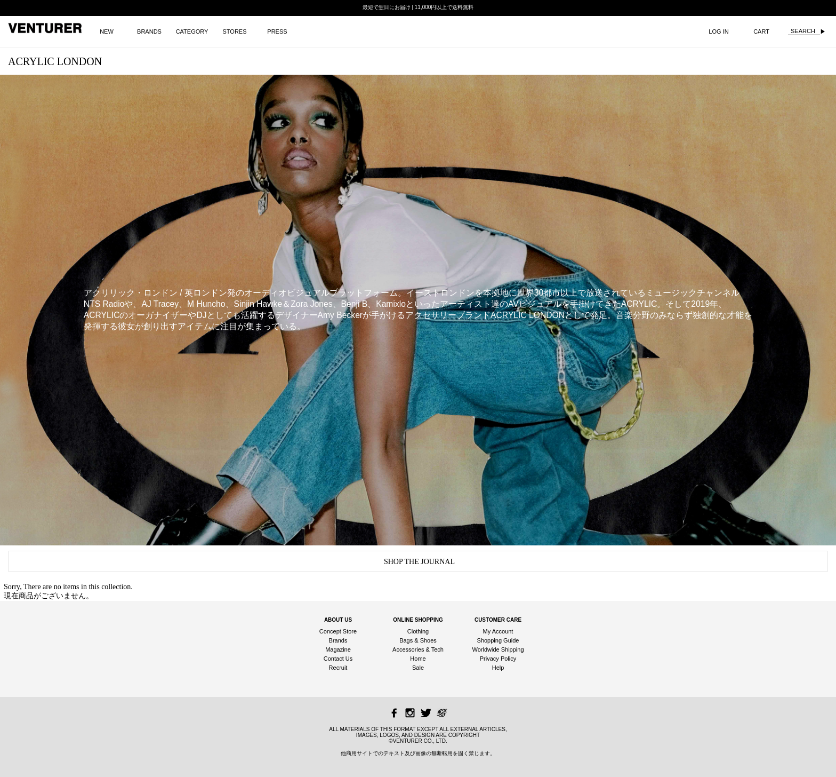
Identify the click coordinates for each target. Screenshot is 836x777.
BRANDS (149, 31)
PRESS (277, 31)
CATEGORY (192, 31)
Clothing (418, 631)
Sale (418, 667)
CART (761, 31)
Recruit (338, 667)
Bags (406, 640)
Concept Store (338, 631)
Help (498, 667)
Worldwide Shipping (498, 649)
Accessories (408, 649)
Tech (437, 649)
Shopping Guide (498, 640)
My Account (498, 631)
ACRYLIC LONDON (55, 61)
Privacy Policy (498, 658)
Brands (338, 640)
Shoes (428, 640)
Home (417, 658)
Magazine (338, 649)
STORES (234, 31)
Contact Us (338, 658)
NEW (107, 31)
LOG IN (718, 31)
